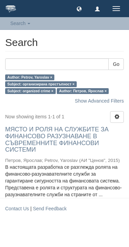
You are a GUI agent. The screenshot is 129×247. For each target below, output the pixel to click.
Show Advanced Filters (99, 101)
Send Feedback (50, 208)
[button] (79, 8)
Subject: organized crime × (30, 91)
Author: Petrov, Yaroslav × (29, 77)
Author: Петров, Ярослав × (83, 91)
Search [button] (20, 23)
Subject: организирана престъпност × (40, 84)
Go (116, 64)
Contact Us (17, 208)
